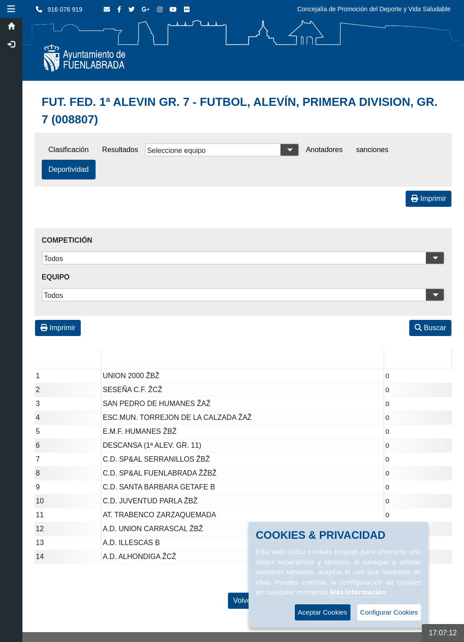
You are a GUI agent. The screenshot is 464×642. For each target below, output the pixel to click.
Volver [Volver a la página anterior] (243, 600)
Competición (67, 240)
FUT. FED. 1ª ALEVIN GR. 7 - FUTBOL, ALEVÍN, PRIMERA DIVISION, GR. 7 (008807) (240, 110)
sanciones (372, 149)
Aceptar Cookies (322, 612)
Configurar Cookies (389, 612)
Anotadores (324, 149)
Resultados (120, 149)
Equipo (56, 277)
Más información (358, 591)
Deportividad (68, 169)
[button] (11, 9)
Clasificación (68, 149)
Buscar (430, 328)
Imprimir (428, 198)
